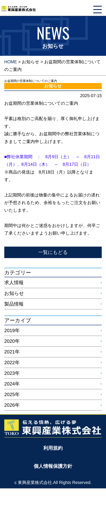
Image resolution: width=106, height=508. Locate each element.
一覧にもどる (53, 252)
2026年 (12, 405)
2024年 (12, 383)
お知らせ (30, 61)
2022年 (12, 362)
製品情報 (14, 304)
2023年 (12, 373)
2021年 (12, 351)
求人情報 (14, 282)
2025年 (12, 394)
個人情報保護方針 (53, 466)
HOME (10, 61)
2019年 (12, 330)
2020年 (12, 341)
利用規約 (53, 448)
